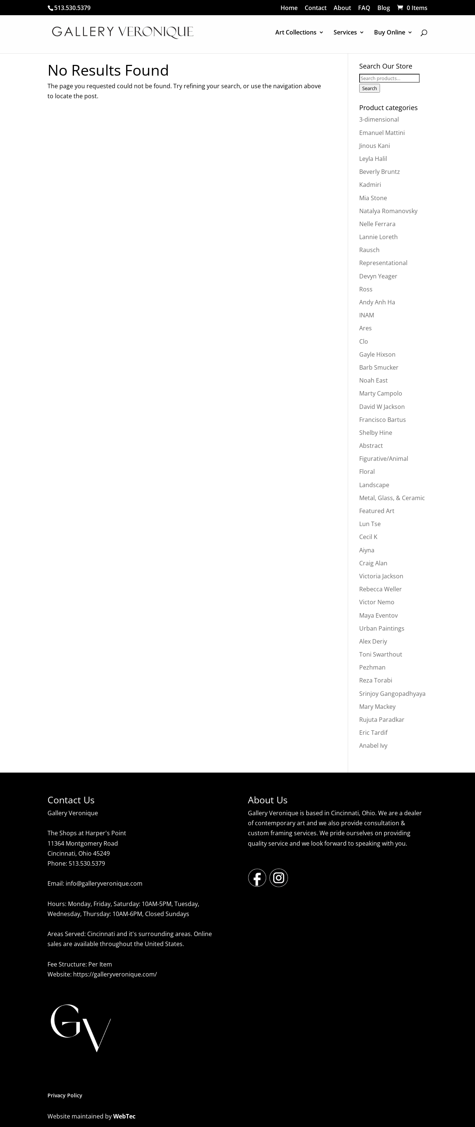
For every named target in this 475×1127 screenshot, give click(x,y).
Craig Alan (373, 563)
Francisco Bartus (382, 420)
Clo (363, 341)
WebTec (124, 1116)
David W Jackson (382, 407)
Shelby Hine (375, 433)
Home (289, 8)
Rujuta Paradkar (381, 719)
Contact (316, 8)
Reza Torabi (375, 680)
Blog (383, 8)
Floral (367, 471)
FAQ (364, 8)
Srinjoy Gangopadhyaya (392, 694)
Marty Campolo (380, 393)
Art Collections (296, 33)
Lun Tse (370, 524)
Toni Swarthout (380, 654)
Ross (366, 289)
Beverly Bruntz (379, 172)
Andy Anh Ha (377, 302)
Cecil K (368, 537)
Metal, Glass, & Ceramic (392, 498)
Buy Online (389, 33)
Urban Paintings (381, 628)
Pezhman (372, 667)
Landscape (374, 485)
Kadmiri (370, 185)
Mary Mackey (377, 707)
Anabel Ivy (373, 745)
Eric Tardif (373, 732)
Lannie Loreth (378, 237)
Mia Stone (373, 198)
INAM (366, 315)
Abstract (371, 446)
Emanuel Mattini (382, 133)
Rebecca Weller (380, 589)
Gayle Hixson (377, 354)
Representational (383, 263)
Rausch (369, 250)
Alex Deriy (373, 641)
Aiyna (366, 550)
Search (369, 88)
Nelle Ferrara (377, 224)
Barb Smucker (379, 367)
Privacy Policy (65, 1095)
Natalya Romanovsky (388, 211)
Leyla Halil (373, 159)
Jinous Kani (374, 146)
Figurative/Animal (383, 459)
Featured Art (376, 511)
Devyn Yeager (378, 276)
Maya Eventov (378, 615)
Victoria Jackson (381, 576)
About (342, 8)
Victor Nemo (376, 602)
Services (345, 33)
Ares (365, 328)
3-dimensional (379, 119)
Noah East (373, 380)
